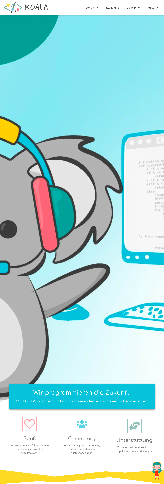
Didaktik (133, 7)
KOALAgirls (112, 7)
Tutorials (91, 7)
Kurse (153, 7)
